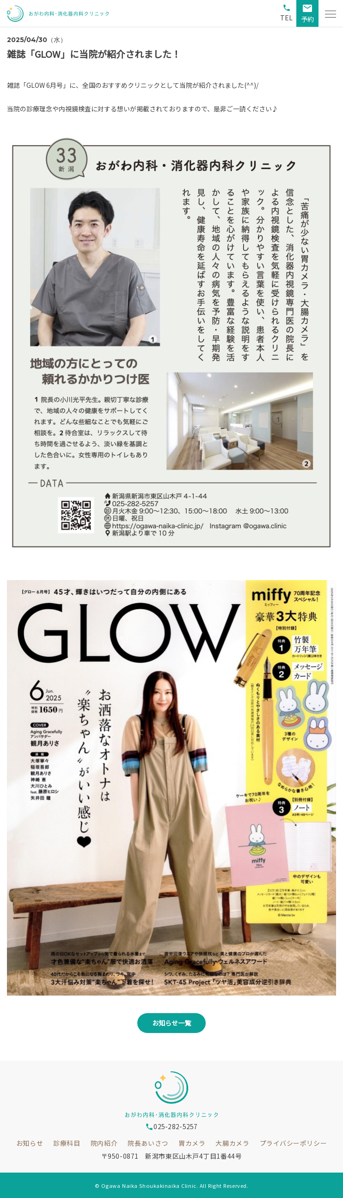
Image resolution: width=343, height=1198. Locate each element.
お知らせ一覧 (171, 1022)
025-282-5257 (171, 1126)
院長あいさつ (148, 1143)
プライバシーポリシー (293, 1143)
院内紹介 (104, 1143)
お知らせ (29, 1143)
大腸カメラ (232, 1143)
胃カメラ (191, 1143)
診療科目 (66, 1143)
